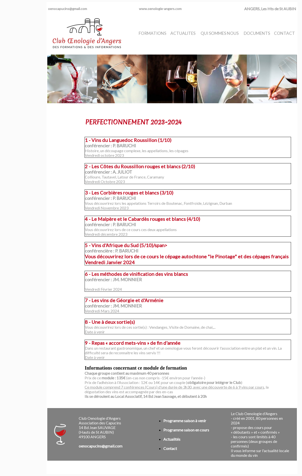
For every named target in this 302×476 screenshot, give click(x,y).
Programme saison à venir (184, 420)
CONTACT (284, 33)
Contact (170, 448)
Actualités (171, 439)
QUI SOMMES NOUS (220, 33)
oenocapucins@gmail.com (67, 9)
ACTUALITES (182, 33)
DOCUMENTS (257, 33)
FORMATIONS (152, 33)
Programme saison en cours (186, 430)
